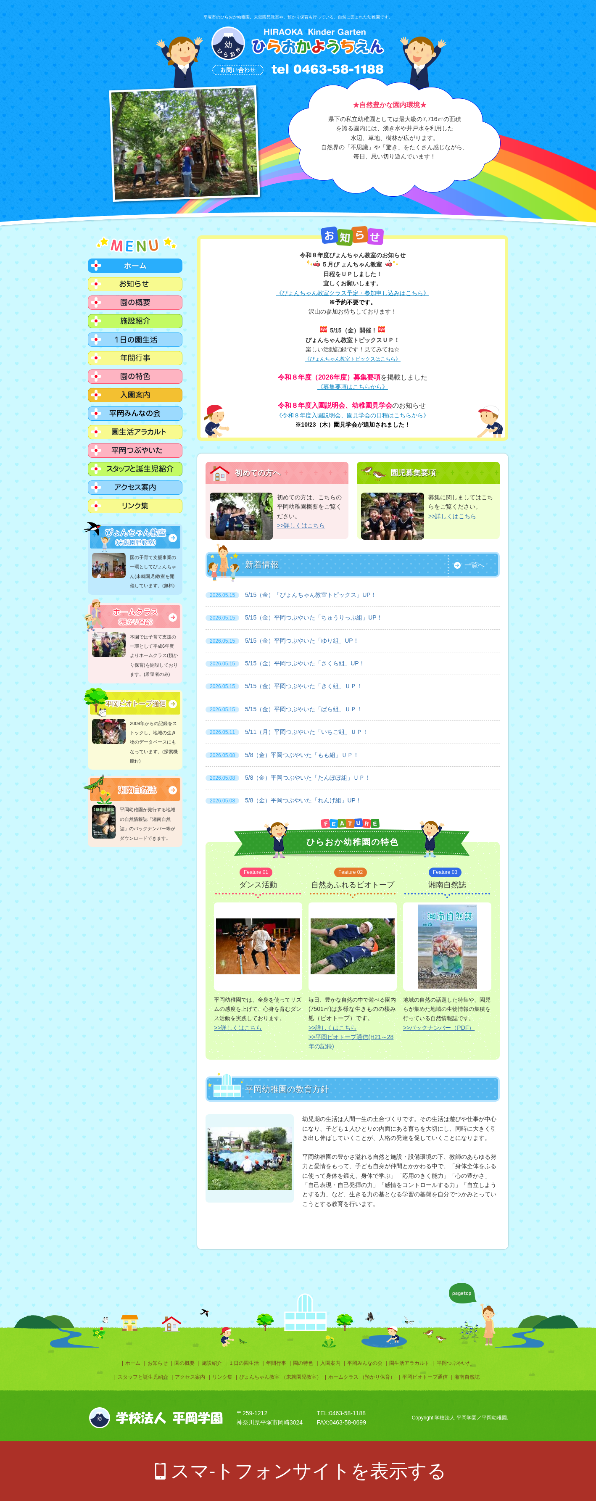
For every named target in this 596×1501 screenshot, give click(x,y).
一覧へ (474, 565)
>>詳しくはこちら (301, 525)
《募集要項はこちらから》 (352, 386)
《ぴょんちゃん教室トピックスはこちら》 (353, 359)
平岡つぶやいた (454, 1363)
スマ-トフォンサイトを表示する (309, 1471)
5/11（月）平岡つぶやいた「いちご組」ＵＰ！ (287, 731)
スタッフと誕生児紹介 (143, 1377)
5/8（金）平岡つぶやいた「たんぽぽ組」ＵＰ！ (288, 777)
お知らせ (158, 1363)
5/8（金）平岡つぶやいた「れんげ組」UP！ (283, 800)
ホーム (132, 1363)
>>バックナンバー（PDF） (439, 1027)
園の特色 (303, 1363)
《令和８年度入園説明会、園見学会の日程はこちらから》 (352, 415)
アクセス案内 (190, 1377)
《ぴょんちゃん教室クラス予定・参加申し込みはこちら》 (352, 293)
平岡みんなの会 (364, 1363)
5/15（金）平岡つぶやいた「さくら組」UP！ (285, 663)
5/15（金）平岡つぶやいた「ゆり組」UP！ (282, 640)
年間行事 (276, 1363)
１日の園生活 (244, 1363)
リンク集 (222, 1377)
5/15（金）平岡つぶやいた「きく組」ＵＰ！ (284, 686)
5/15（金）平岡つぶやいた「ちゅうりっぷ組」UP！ (294, 617)
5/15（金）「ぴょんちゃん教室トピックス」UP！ (291, 594)
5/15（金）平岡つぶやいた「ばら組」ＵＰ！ (284, 709)
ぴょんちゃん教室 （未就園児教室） (280, 1377)
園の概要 (184, 1363)
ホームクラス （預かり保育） (361, 1377)
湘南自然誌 (467, 1377)
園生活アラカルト (409, 1363)
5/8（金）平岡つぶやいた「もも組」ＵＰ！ (282, 755)
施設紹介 (212, 1363)
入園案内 (330, 1363)
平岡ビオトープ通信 (425, 1377)
